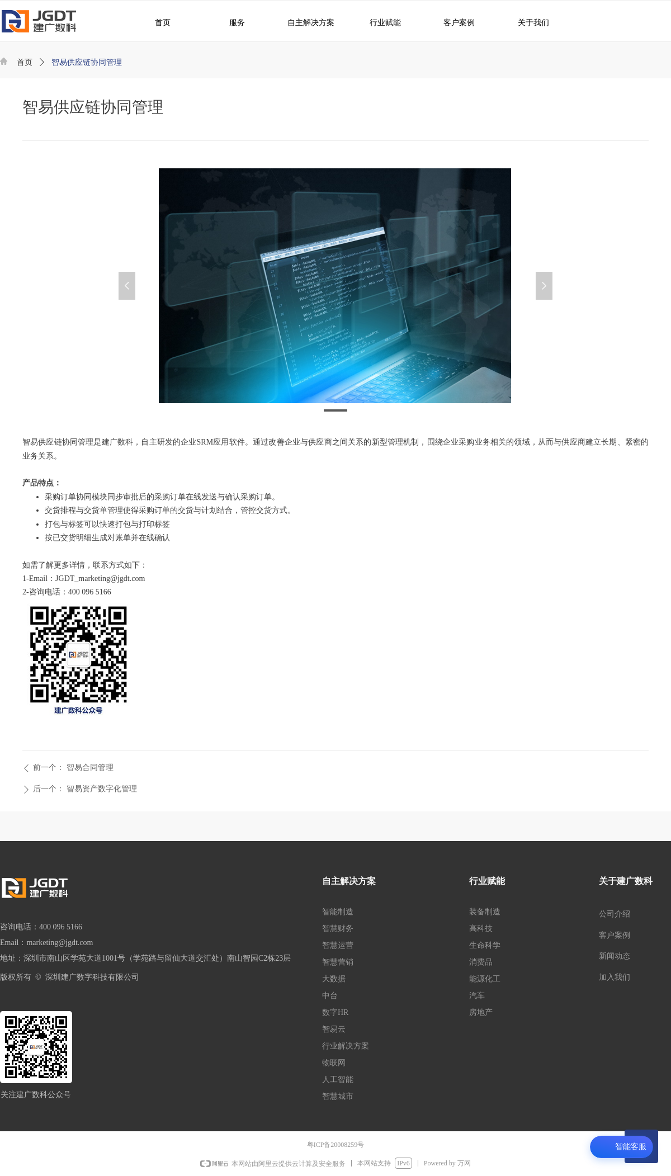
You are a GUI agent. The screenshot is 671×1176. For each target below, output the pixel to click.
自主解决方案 (306, 22)
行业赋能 (379, 22)
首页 (24, 62)
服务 (231, 22)
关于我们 (525, 22)
